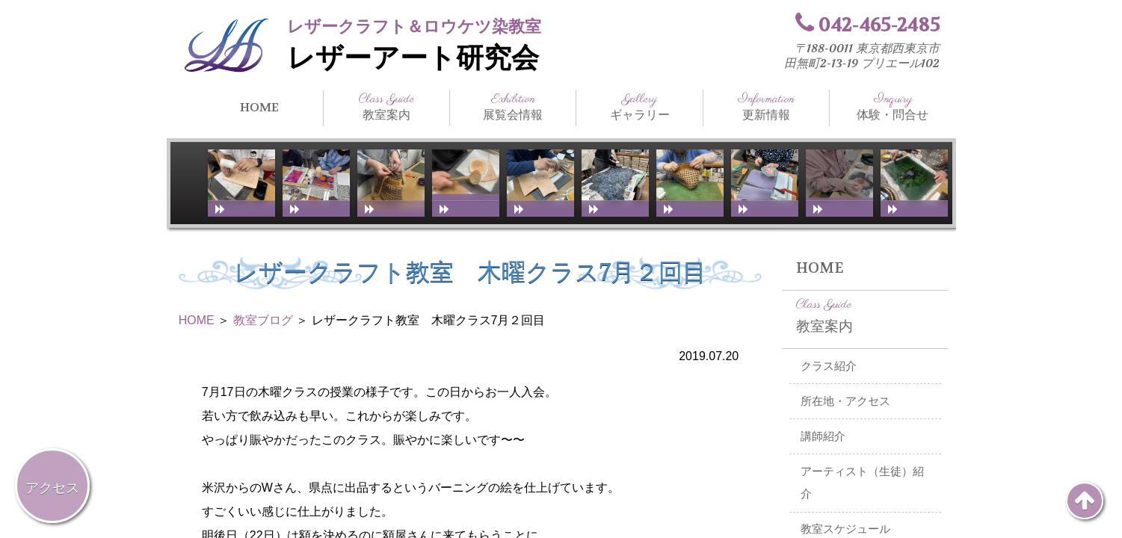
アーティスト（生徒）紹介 (862, 483)
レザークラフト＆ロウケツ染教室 (414, 26)
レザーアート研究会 (413, 58)
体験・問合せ (892, 107)
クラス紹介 (829, 366)
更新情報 (766, 107)
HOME (259, 107)
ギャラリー (639, 107)
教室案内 (386, 107)
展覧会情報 (513, 107)
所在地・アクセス (845, 401)
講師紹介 (823, 436)
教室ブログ (263, 320)
